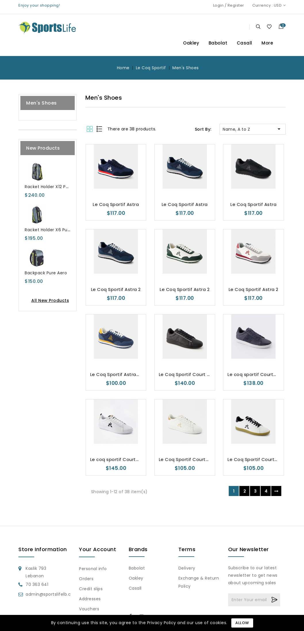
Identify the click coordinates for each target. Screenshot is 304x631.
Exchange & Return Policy (198, 582)
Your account (97, 549)
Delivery (186, 568)
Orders (86, 579)
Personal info (93, 569)
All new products (50, 300)
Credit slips (91, 589)
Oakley (191, 43)
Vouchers (89, 609)
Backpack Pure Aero (46, 273)
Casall (244, 43)
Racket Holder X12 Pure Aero (54, 187)
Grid (90, 128)
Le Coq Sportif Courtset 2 (257, 459)
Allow (242, 623)
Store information (42, 549)
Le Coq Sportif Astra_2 (116, 374)
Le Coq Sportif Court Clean (189, 374)
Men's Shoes (41, 103)
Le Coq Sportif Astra (116, 204)
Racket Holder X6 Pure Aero (54, 230)
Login (218, 5)
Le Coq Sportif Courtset (186, 459)
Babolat (218, 43)
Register (236, 5)
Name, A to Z (252, 129)
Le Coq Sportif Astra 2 (116, 289)
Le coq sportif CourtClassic (259, 374)
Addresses (90, 599)
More (267, 43)
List (99, 128)
